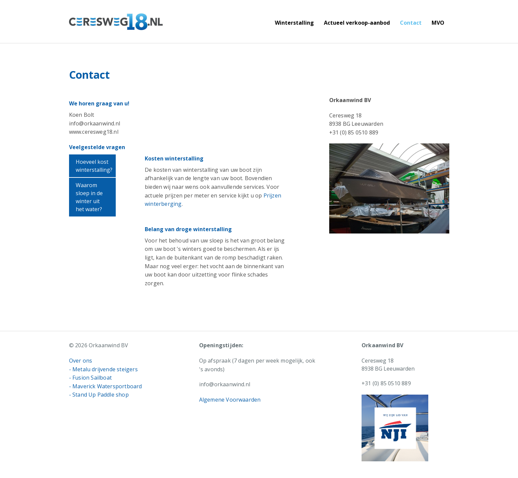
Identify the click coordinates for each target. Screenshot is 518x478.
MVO (438, 22)
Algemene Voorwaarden (230, 399)
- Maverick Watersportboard (105, 386)
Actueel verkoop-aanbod (357, 22)
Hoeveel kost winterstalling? (94, 165)
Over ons (80, 360)
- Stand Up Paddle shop (99, 394)
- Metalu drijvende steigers (103, 369)
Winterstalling (294, 22)
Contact (411, 22)
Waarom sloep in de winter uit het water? (89, 197)
